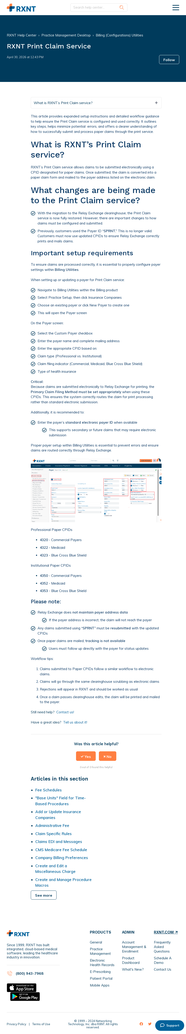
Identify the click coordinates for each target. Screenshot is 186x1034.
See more (43, 895)
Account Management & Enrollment (134, 946)
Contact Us (162, 969)
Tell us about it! (75, 722)
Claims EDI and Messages (58, 841)
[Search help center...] (98, 7)
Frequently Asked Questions (162, 946)
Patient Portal (101, 978)
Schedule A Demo (163, 960)
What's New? (133, 969)
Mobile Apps (100, 985)
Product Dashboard (131, 960)
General (96, 942)
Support (169, 1025)
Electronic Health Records (102, 962)
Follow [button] (169, 59)
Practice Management (100, 951)
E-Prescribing (100, 972)
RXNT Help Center (21, 35)
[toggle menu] (175, 7)
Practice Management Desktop (66, 35)
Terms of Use (41, 1024)
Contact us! (65, 712)
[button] (86, 756)
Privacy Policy (16, 1024)
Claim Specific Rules (53, 833)
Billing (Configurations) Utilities (119, 35)
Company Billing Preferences (61, 857)
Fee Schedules (48, 790)
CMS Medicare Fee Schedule (61, 849)
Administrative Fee (52, 825)
